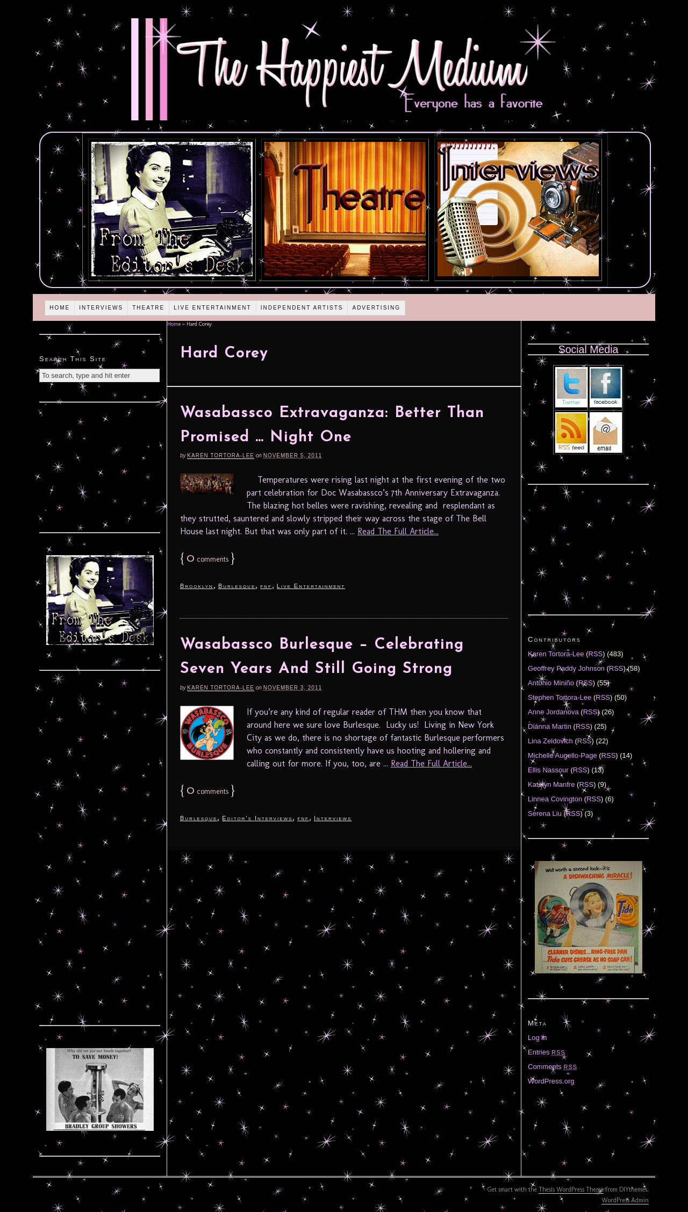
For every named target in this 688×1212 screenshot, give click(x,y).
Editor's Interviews (257, 818)
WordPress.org (551, 1081)
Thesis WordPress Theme (571, 1189)
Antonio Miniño (551, 683)
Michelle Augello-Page (562, 755)
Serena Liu (545, 813)
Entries (546, 1052)
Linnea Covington (555, 799)
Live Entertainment (213, 308)
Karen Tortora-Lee (220, 455)
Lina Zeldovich (550, 741)
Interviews (101, 308)
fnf (266, 586)
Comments (552, 1067)
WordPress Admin (625, 1200)
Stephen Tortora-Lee (559, 697)
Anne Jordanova (553, 712)
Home (59, 308)
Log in (537, 1038)
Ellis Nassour (548, 770)
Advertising (376, 308)
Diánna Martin (549, 726)
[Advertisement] (100, 466)
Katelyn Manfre (551, 784)
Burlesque (236, 586)
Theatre (148, 308)
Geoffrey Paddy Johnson (566, 668)
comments (207, 559)
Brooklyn (196, 586)
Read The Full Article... (398, 531)
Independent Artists (302, 308)
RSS (596, 654)
